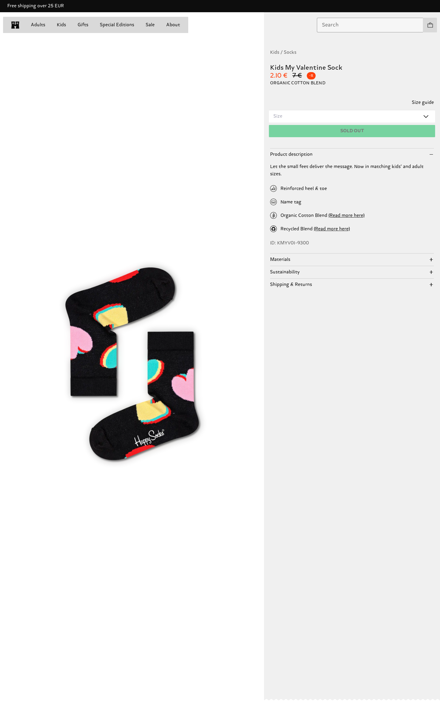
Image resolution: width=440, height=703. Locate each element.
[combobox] (370, 25)
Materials (280, 259)
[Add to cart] (352, 131)
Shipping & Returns (291, 284)
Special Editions (117, 24)
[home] (15, 25)
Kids (61, 24)
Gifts (83, 24)
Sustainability (285, 272)
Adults (38, 24)
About (173, 24)
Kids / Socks (283, 52)
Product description (291, 154)
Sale (150, 24)
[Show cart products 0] (430, 25)
